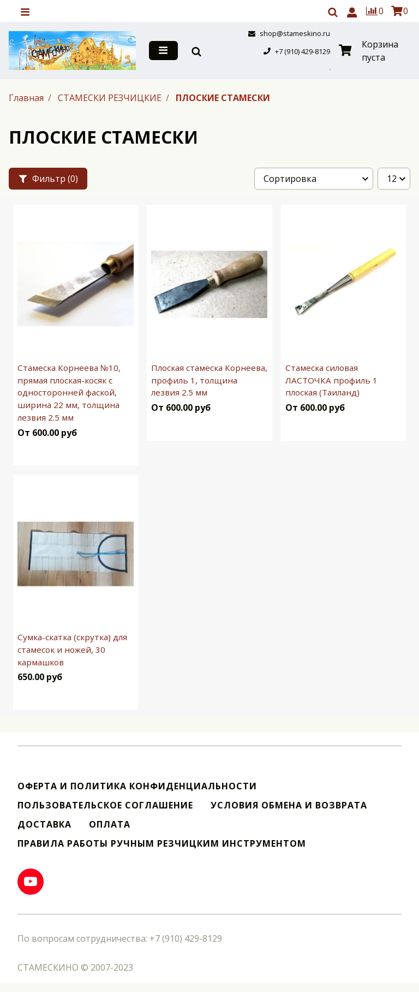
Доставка (44, 824)
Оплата (109, 824)
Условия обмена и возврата (289, 805)
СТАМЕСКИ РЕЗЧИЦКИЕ (111, 98)
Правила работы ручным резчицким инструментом (161, 844)
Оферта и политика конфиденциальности (137, 786)
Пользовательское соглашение (105, 805)
